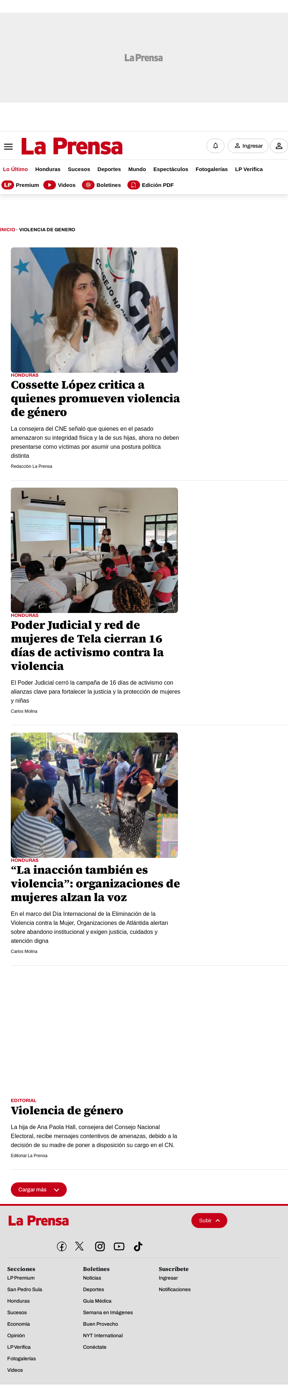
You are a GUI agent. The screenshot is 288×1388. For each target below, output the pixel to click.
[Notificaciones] (215, 146)
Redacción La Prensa (31, 466)
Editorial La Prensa (29, 1155)
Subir (209, 1220)
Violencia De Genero (47, 229)
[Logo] (54, 146)
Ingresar (253, 146)
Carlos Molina (24, 711)
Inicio (7, 229)
